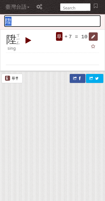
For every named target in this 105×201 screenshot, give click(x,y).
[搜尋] (75, 8)
